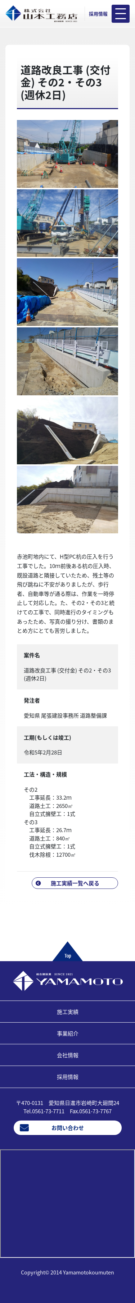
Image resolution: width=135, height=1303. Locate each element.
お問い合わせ (67, 1128)
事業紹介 (67, 1033)
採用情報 (98, 13)
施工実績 (67, 1012)
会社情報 (67, 1055)
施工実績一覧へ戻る (75, 883)
